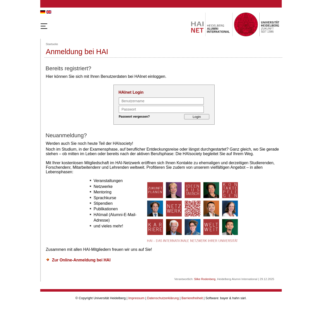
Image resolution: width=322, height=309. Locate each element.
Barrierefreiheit (192, 298)
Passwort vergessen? (134, 116)
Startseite (52, 44)
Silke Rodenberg (204, 279)
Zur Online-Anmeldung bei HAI (81, 260)
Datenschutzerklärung (163, 298)
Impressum (136, 298)
